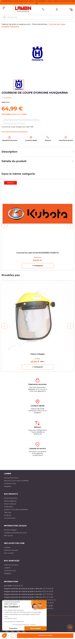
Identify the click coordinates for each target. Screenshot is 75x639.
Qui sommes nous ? (11, 478)
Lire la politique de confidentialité (14, 621)
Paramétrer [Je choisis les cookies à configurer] (13, 628)
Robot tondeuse (10, 504)
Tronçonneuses (9, 518)
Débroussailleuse (10, 501)
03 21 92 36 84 (48, 603)
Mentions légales (10, 530)
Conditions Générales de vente (15, 533)
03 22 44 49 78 (47, 591)
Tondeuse (7, 515)
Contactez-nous (10, 483)
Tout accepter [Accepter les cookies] (35, 628)
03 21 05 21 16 (50, 600)
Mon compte (9, 553)
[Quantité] (8, 636)
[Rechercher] (37, 17)
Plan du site (8, 536)
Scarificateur (8, 507)
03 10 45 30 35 (48, 608)
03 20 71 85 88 (47, 606)
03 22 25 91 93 (48, 589)
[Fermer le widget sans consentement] (12, 602)
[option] (37, 224)
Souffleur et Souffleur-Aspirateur (16, 509)
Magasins (7, 486)
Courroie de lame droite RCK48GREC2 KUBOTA (37, 253)
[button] (4, 635)
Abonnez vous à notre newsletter (16, 481)
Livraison (7, 547)
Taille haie (7, 512)
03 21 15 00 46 (47, 594)
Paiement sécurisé (11, 550)
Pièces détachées (10, 498)
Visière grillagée (37, 354)
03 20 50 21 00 (17, 586)
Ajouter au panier (45, 635)
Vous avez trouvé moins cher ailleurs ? (15, 131)
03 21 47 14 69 (48, 597)
